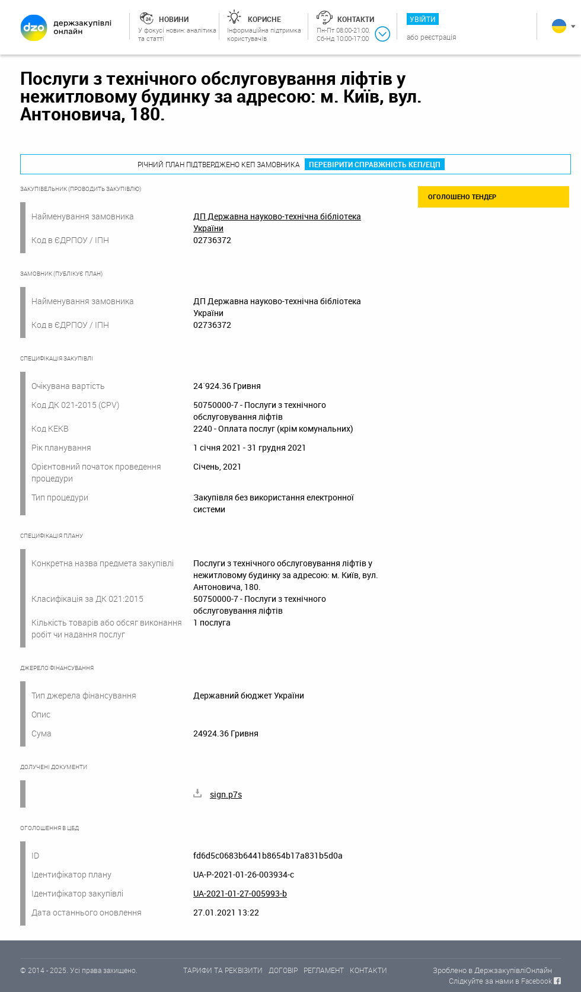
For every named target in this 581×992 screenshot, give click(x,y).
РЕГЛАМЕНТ (324, 970)
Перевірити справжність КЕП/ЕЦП (374, 164)
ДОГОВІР (283, 970)
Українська (559, 26)
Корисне (264, 19)
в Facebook (533, 980)
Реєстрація (438, 37)
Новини (174, 19)
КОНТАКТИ (368, 970)
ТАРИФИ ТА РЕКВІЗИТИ (223, 970)
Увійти (423, 19)
